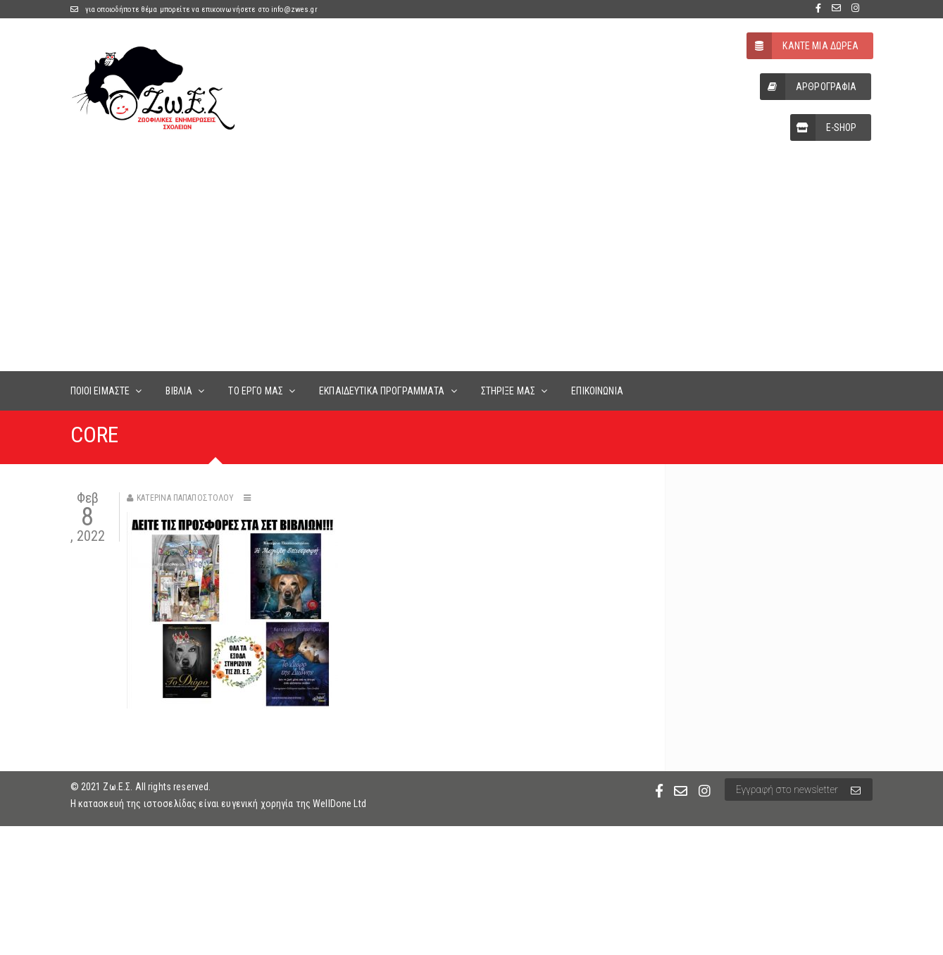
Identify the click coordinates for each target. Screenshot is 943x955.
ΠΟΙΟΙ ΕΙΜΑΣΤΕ (100, 391)
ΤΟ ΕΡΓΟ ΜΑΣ (255, 391)
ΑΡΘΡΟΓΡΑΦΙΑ (808, 86)
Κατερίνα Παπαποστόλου (186, 498)
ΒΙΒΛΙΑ (179, 391)
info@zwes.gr (294, 9)
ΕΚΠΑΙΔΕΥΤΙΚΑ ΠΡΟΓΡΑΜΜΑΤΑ (381, 391)
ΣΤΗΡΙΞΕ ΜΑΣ (508, 391)
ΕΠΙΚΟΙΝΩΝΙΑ (597, 391)
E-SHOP (823, 127)
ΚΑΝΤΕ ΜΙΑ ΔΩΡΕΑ (802, 45)
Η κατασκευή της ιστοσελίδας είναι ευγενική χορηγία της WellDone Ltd (218, 803)
